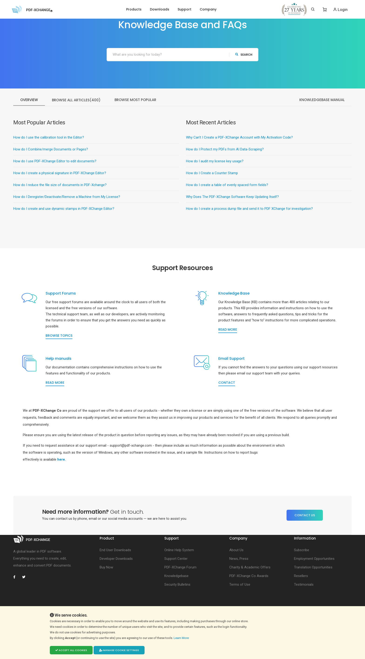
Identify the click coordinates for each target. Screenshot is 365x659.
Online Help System (179, 570)
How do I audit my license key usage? (214, 161)
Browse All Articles (76, 100)
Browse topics (64, 341)
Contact (231, 398)
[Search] (313, 9)
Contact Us (304, 536)
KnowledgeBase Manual (322, 100)
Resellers (301, 596)
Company (208, 9)
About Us (236, 570)
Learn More (181, 638)
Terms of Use (239, 605)
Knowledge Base (239, 298)
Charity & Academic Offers (249, 588)
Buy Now (106, 588)
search (243, 55)
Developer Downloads (116, 579)
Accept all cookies (71, 650)
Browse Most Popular (135, 100)
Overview (29, 100)
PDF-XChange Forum (180, 588)
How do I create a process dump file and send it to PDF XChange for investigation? (249, 209)
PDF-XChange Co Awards (248, 596)
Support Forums (66, 298)
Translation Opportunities (313, 588)
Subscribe (301, 570)
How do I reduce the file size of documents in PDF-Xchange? (60, 185)
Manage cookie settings (119, 650)
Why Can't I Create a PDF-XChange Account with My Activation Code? (239, 138)
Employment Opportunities (314, 579)
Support (184, 9)
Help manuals (64, 374)
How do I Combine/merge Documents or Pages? (50, 149)
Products (134, 9)
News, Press (238, 579)
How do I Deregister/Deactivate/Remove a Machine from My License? (66, 197)
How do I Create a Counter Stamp (212, 173)
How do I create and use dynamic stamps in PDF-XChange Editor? (63, 209)
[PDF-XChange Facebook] (16, 597)
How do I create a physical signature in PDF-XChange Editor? (59, 173)
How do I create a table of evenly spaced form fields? (227, 185)
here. (61, 480)
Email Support (236, 374)
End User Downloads (115, 570)
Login (340, 9)
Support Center (176, 579)
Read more (232, 341)
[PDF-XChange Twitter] (25, 597)
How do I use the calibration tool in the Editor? (48, 138)
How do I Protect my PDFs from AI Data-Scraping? (225, 149)
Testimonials (304, 605)
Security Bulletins (177, 605)
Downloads (159, 9)
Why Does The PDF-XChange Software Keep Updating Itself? (232, 197)
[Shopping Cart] (325, 9)
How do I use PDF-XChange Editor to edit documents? (54, 161)
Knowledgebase (176, 596)
